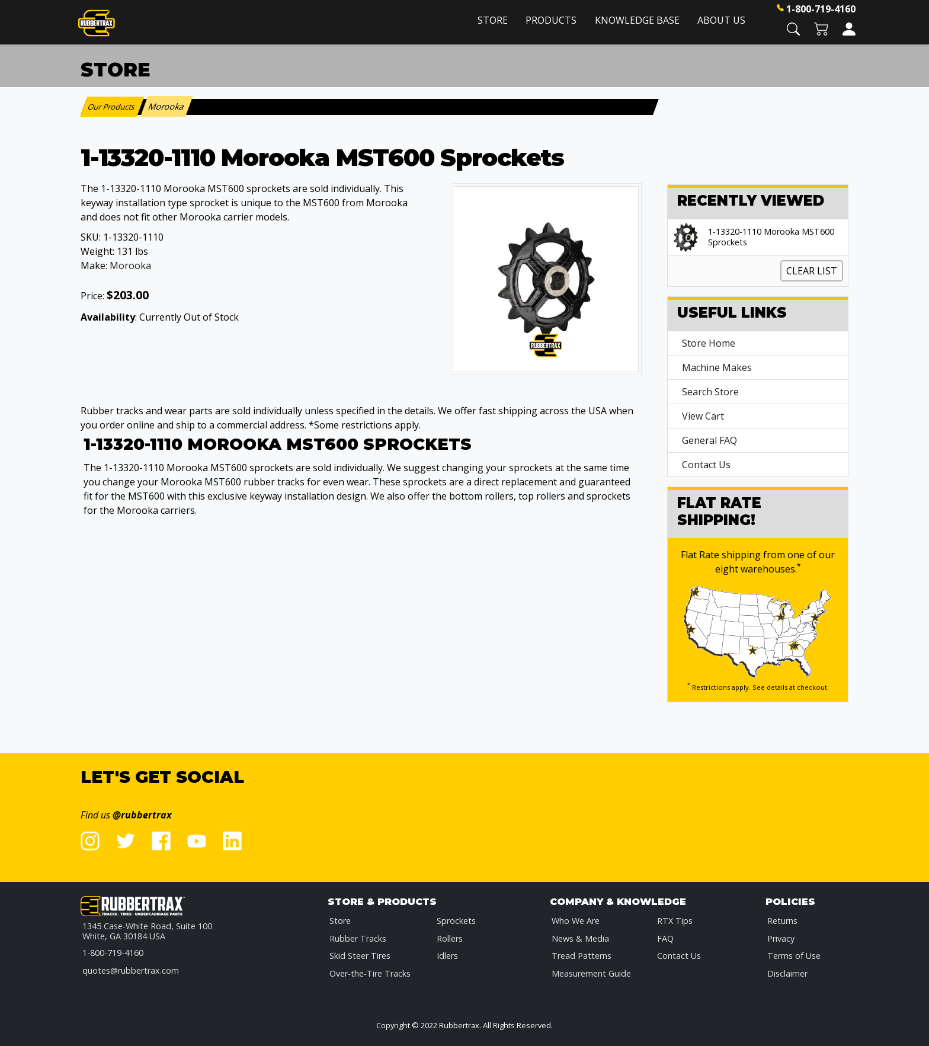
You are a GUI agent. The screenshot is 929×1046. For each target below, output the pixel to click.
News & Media (580, 938)
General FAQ (709, 440)
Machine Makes (717, 367)
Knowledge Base (637, 20)
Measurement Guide (591, 973)
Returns (782, 920)
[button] (793, 28)
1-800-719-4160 (821, 8)
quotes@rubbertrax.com (130, 970)
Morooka (130, 265)
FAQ (665, 938)
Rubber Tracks (357, 938)
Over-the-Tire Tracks (370, 973)
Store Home (708, 343)
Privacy (781, 938)
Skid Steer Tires (359, 955)
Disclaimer (787, 973)
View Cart (703, 416)
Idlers (447, 955)
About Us (721, 20)
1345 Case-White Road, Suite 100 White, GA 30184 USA (147, 931)
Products (551, 20)
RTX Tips (675, 920)
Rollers (450, 938)
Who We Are (576, 920)
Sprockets (456, 920)
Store (493, 20)
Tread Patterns (581, 955)
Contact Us (706, 464)
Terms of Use (794, 955)
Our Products (112, 106)
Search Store (710, 391)
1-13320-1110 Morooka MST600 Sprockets (771, 237)
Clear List (811, 270)
